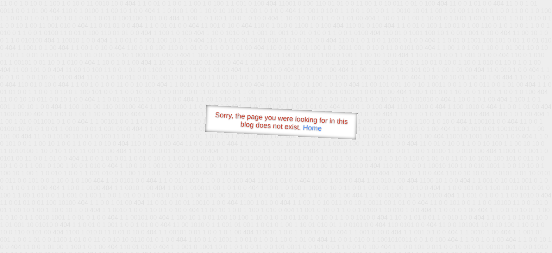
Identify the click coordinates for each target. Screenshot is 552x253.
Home (312, 127)
